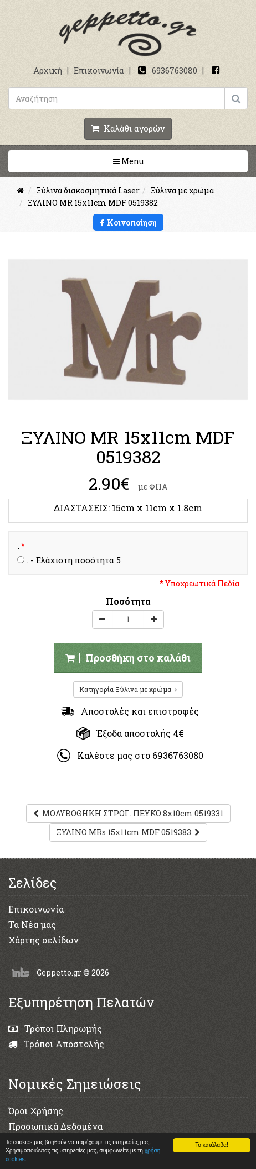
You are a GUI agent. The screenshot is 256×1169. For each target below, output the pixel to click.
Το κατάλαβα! (211, 1145)
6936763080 (174, 70)
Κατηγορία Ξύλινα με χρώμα (128, 689)
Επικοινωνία (99, 70)
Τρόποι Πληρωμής (55, 1028)
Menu (163, 160)
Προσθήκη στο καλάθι (128, 657)
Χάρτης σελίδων (43, 940)
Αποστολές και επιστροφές (130, 711)
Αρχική (47, 70)
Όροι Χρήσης (35, 1110)
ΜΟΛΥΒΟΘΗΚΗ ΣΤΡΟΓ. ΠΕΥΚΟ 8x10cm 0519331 (128, 813)
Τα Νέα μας (32, 924)
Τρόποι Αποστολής (56, 1044)
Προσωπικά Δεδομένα (55, 1126)
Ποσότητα (128, 601)
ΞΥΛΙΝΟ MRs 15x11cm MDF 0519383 (128, 832)
